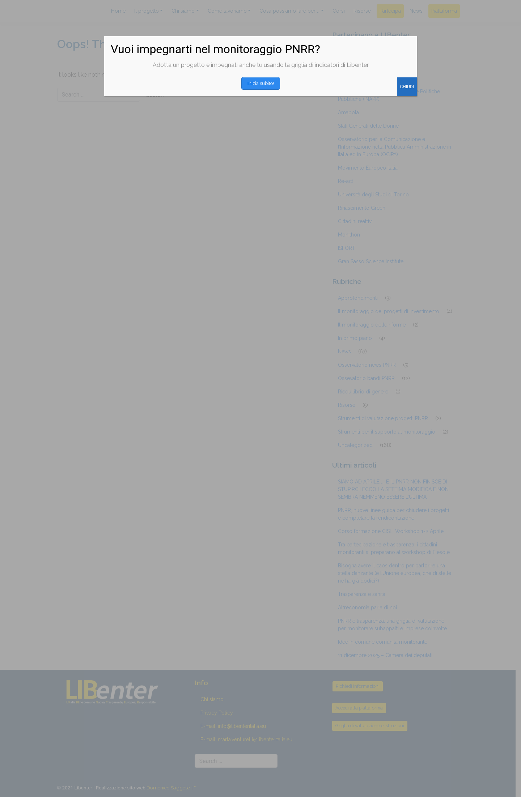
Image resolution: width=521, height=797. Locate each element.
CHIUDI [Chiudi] (407, 85)
